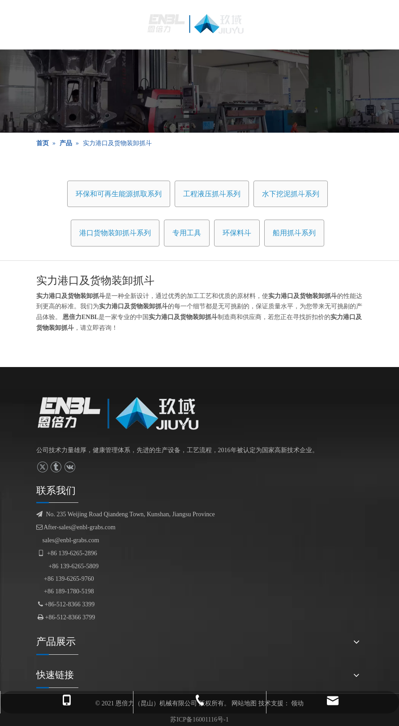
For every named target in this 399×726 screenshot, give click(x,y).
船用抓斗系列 (294, 233)
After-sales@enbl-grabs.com (76, 527)
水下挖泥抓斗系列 (290, 194)
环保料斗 (237, 233)
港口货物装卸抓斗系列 (115, 233)
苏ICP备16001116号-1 (199, 719)
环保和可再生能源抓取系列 (119, 194)
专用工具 (186, 233)
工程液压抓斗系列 (211, 194)
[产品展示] (199, 91)
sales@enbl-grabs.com (71, 540)
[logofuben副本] (125, 413)
